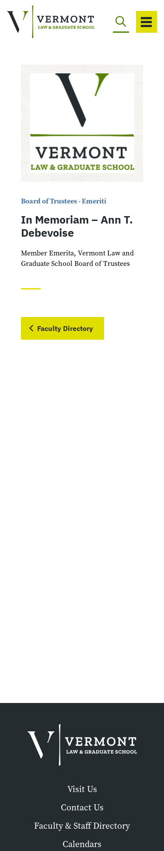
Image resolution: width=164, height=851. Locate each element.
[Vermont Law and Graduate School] (37, 22)
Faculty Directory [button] (65, 328)
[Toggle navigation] (146, 22)
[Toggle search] (121, 22)
